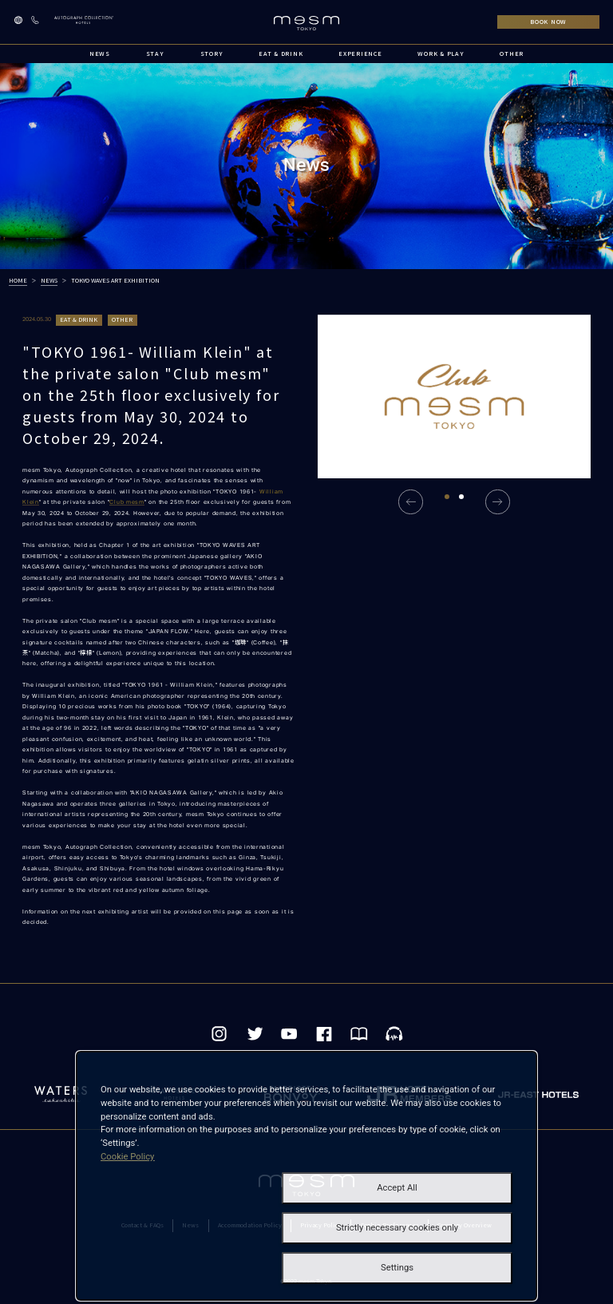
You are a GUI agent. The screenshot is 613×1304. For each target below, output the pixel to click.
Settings (397, 1267)
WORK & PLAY (440, 53)
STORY (211, 53)
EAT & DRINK (281, 53)
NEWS (99, 53)
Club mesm (126, 502)
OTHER (512, 53)
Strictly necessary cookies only (397, 1228)
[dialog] (306, 1176)
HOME (18, 280)
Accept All (397, 1188)
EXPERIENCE (360, 53)
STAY (155, 53)
